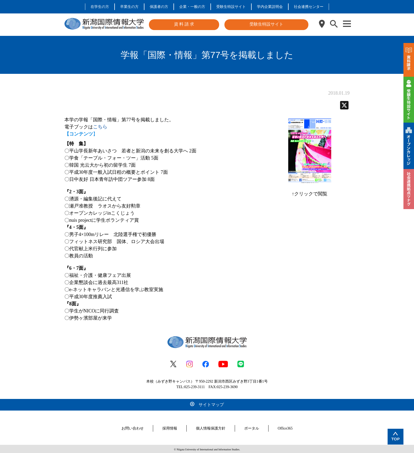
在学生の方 (100, 7)
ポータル (251, 427)
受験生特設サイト (231, 7)
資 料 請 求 (184, 24)
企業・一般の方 (192, 7)
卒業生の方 (129, 7)
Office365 (285, 427)
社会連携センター (308, 7)
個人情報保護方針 (210, 427)
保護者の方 (159, 7)
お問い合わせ (132, 427)
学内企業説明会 (270, 7)
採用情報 (169, 427)
